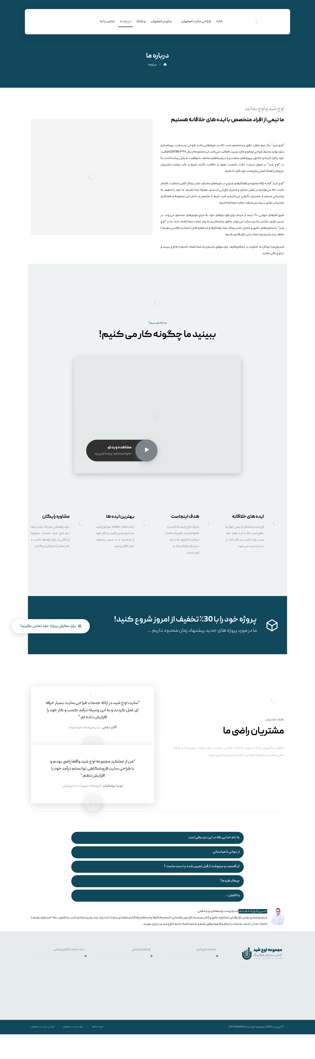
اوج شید (250, 1027)
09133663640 (237, 1027)
